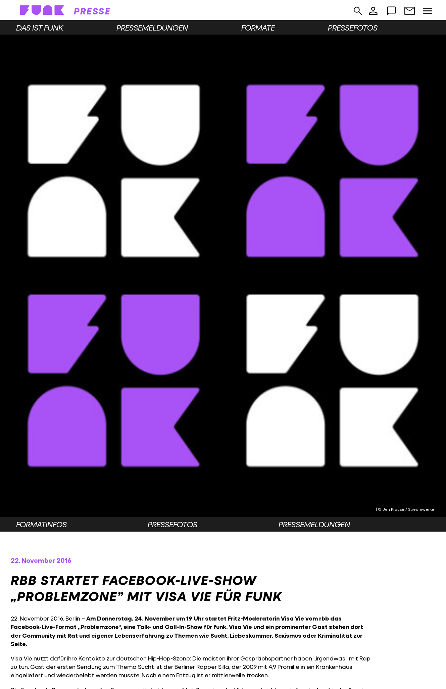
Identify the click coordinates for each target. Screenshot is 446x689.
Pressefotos (353, 27)
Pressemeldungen (152, 27)
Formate (258, 27)
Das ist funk (39, 27)
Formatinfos (41, 524)
